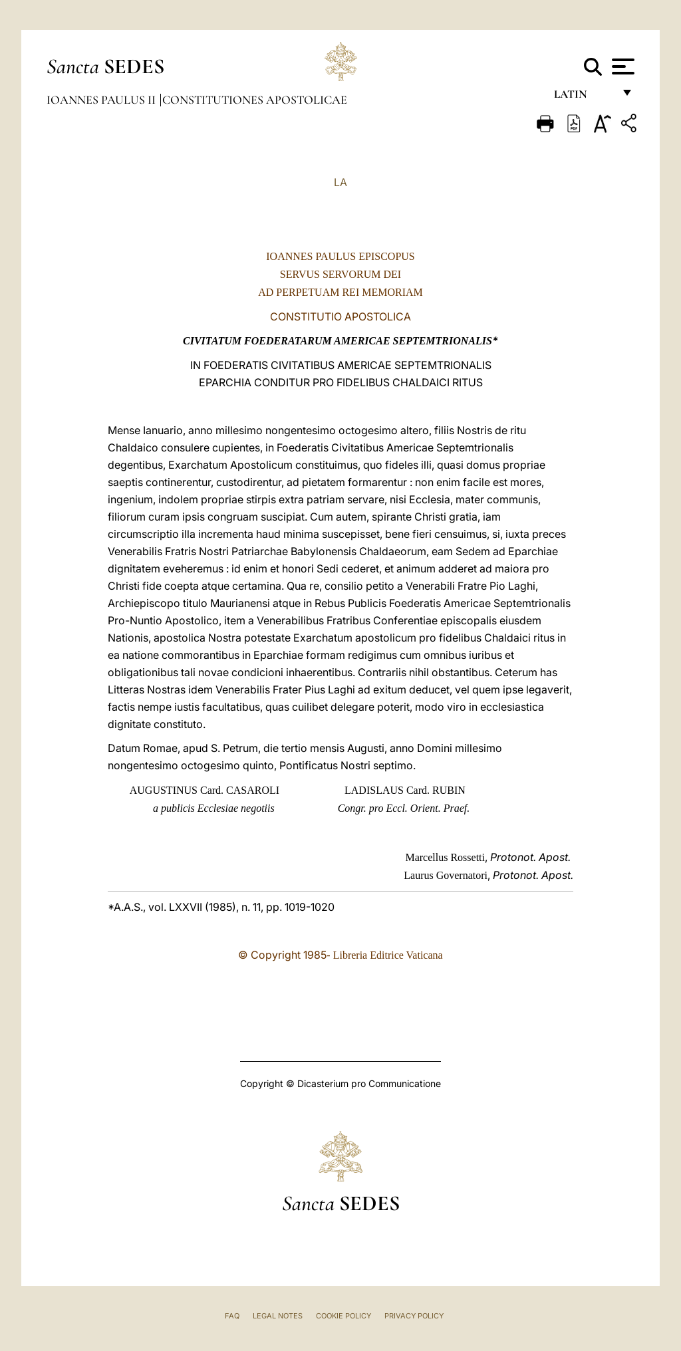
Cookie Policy (343, 1315)
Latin (583, 98)
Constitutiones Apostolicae (254, 99)
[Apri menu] (621, 66)
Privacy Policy (414, 1315)
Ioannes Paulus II (102, 99)
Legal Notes (278, 1315)
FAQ (232, 1315)
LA (340, 182)
